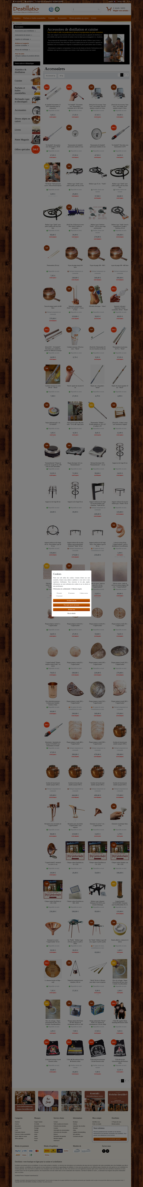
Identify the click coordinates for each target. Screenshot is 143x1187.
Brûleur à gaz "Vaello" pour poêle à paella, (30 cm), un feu (75, 184)
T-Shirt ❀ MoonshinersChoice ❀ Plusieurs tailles (75, 1060)
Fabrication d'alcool (20, 1132)
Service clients (59, 1118)
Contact (56, 1122)
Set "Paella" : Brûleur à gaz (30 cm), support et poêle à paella (75, 941)
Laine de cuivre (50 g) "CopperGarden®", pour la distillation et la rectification (120, 544)
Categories (18, 1118)
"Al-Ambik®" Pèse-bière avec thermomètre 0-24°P (119, 146)
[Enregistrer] (29, 1)
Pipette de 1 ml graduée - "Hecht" (97, 386)
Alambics (17, 18)
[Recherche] (99, 9)
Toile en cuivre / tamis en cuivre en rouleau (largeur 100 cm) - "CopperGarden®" (120, 585)
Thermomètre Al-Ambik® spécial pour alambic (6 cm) (97, 146)
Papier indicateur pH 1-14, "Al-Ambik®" (52, 423)
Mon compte (96, 1118)
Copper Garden (38, 1122)
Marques (37, 1118)
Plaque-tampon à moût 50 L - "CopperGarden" (75, 663)
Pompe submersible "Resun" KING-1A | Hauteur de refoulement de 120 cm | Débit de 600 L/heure (97, 1022)
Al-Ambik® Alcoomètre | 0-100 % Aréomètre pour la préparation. (53, 106)
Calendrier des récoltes (79, 1126)
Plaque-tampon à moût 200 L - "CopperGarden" (75, 702)
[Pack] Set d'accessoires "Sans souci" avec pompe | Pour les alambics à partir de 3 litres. (97, 106)
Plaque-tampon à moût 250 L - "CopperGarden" (97, 702)
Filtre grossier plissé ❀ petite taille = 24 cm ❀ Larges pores (75, 423)
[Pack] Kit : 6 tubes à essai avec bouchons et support (120, 423)
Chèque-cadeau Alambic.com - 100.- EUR (120, 863)
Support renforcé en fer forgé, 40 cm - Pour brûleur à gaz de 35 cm (53, 544)
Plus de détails (72, 613)
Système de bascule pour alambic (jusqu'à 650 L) (120, 784)
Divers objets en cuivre (21, 1136)
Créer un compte (96, 1124)
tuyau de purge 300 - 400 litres (120, 265)
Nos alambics (76, 1134)
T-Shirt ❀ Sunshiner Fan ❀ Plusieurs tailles (52, 1060)
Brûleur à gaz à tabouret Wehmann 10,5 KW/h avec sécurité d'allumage (97, 903)
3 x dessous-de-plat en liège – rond (53, 981)
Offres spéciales (19, 1138)
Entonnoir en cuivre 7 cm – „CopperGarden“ (97, 824)
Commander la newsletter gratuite (110, 1139)
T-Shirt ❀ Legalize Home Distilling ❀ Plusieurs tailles (120, 1021)
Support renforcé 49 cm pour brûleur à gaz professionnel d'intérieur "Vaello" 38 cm (75, 544)
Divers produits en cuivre (79, 18)
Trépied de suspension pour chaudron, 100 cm (75, 981)
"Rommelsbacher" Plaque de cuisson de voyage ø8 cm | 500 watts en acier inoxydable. (52, 464)
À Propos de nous (116, 1122)
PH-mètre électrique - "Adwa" (97, 306)
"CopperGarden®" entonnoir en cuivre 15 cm (53, 863)
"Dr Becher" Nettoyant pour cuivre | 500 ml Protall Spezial (52, 184)
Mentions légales (58, 1138)
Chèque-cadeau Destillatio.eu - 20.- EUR (75, 863)
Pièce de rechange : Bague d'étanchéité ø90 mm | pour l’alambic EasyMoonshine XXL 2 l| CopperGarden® (120, 982)
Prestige (36, 1128)
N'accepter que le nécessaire (71, 605)
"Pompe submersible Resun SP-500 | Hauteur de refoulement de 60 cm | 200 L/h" (75, 1022)
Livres (93, 18)
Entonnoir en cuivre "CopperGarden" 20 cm (52, 941)
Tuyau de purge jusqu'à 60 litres (75, 266)
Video (74, 1130)
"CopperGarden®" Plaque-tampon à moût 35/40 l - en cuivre (52, 664)
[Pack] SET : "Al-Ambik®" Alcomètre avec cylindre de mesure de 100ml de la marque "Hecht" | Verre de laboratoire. (52, 348)
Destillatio (115, 1118)
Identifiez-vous (96, 1122)
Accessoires (62, 18)
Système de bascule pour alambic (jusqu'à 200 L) (53, 784)
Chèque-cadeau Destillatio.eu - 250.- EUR (53, 902)
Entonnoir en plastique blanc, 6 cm (120, 824)
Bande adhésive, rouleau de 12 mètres (119, 941)
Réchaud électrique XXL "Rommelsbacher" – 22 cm (97, 464)
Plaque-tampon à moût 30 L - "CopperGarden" (120, 624)
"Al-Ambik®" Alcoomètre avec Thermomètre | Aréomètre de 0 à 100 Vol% (75, 106)
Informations (77, 1118)
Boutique (75, 1122)
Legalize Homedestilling (79, 1132)
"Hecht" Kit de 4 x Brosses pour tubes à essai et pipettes (98, 981)
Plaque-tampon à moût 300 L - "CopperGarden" (119, 702)
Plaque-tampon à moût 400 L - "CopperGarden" (75, 743)
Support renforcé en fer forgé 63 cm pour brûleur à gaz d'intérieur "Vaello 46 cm (97, 503)
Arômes (75, 1124)
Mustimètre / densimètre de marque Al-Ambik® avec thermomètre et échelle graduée (53, 743)
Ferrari (36, 1138)
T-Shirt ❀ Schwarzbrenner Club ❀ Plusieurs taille (97, 1060)
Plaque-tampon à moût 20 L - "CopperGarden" (97, 624)
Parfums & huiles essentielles (22, 1134)
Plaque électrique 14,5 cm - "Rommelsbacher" (75, 464)
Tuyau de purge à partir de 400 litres (52, 307)
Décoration (18, 1126)
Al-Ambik (36, 1124)
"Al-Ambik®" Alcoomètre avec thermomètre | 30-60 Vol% (52, 146)
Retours (56, 1134)
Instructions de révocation (60, 1132)
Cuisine (17, 1124)
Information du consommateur (61, 1130)
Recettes (75, 1128)
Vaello (35, 1136)
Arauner (36, 1132)
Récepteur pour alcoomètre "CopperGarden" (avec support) (75, 825)
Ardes (35, 1134)
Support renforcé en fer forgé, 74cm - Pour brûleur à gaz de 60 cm (97, 544)
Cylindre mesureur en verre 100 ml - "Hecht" (53, 386)
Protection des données (60, 1126)
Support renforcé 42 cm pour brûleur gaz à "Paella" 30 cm (120, 502)
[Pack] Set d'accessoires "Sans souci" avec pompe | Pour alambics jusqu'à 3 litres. (120, 106)
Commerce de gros (78, 1136)
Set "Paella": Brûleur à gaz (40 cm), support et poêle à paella (97, 941)
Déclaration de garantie (60, 1136)
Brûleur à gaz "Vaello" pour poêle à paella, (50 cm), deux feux (120, 185)
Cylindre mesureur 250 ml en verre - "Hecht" (75, 348)
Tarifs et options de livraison (61, 1124)
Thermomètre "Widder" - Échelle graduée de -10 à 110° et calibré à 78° (97, 424)
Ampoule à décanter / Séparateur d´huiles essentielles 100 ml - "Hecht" (120, 308)
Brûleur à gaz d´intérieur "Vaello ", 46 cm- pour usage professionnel (98, 226)
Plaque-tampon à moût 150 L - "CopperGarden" (119, 663)
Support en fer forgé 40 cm (52, 502)
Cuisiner (51, 18)
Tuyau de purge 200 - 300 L (97, 265)
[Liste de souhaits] (128, 1)
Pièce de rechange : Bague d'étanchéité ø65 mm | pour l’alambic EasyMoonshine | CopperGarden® (52, 1022)
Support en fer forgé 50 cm (75, 502)
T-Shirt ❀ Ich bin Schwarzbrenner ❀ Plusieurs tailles (120, 1061)
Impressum (56, 1140)
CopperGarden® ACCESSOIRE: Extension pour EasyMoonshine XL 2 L (120, 903)
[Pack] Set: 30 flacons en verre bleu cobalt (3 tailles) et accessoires (75, 226)
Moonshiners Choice (39, 1126)
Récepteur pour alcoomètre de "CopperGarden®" (52, 824)
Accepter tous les (71, 600)
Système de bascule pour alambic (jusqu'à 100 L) (120, 743)
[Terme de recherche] (84, 9)
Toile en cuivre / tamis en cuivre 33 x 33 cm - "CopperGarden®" (98, 585)
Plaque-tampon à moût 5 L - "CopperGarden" (53, 624)
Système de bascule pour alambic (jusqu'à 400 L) (97, 784)
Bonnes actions (116, 1124)
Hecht (35, 1140)
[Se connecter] (17, 1)
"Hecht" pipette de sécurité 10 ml (75, 386)
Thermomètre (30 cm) (53, 265)
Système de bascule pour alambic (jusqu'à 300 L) (75, 784)
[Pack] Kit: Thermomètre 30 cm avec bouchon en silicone (98, 348)
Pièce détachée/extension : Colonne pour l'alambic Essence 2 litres (53, 703)
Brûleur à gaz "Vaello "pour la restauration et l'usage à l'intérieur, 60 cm (120, 226)
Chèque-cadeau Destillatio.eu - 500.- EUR (75, 902)
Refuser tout (71, 609)
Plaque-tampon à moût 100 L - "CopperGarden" (97, 663)
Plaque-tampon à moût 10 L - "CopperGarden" (75, 624)
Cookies (56, 1128)
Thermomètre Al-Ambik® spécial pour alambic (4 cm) (75, 146)
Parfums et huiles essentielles (34, 18)
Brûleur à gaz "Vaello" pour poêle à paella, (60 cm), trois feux (53, 226)
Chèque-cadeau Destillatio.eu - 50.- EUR (97, 863)
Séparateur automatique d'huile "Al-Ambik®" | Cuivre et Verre (75, 308)
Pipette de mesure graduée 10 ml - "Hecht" (120, 386)
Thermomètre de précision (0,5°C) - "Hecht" (120, 348)
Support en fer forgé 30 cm (119, 463)
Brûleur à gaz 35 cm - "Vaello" (97, 184)
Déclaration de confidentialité (62, 589)
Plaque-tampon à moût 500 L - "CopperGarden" (97, 743)
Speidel (36, 1130)
